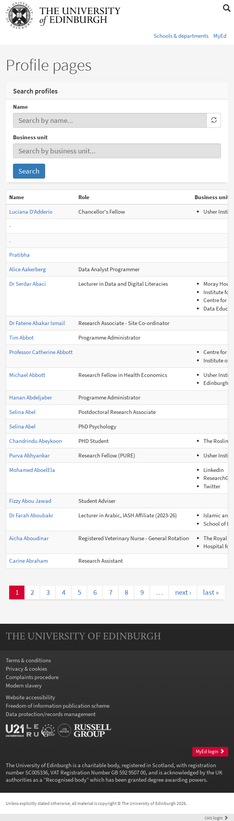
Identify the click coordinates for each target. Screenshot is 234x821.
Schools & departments (181, 35)
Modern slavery (24, 685)
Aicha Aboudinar (29, 538)
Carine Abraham (28, 560)
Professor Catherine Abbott (41, 352)
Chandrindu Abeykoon (35, 440)
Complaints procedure (32, 677)
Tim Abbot (21, 337)
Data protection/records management (51, 714)
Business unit (30, 137)
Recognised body (66, 779)
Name (20, 106)
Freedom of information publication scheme (57, 705)
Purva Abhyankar (29, 455)
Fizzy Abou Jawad (30, 500)
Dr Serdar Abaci (27, 283)
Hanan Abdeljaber (30, 397)
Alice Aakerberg (27, 269)
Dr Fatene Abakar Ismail (37, 323)
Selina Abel (22, 411)
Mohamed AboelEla (32, 469)
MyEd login (210, 751)
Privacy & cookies (26, 668)
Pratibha (19, 254)
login (216, 818)
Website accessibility (30, 697)
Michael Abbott (27, 374)
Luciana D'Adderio (30, 211)
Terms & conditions (28, 660)
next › (183, 592)
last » (211, 592)
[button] (226, 8)
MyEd (219, 35)
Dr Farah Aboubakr (31, 515)
